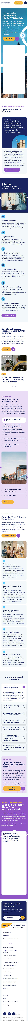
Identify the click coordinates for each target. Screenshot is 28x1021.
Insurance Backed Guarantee (9, 955)
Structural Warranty (7, 932)
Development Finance (8, 947)
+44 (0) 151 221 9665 (18, 927)
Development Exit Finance (9, 965)
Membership (6, 1005)
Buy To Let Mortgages (8, 972)
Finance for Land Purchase (9, 982)
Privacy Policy (17, 1014)
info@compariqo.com (19, 925)
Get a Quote (18, 3)
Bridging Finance (7, 975)
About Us (5, 988)
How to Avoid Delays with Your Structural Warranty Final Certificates (13, 379)
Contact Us (5, 995)
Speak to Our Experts (12, 170)
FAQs (4, 998)
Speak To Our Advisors (12, 788)
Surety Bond (6, 935)
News (3, 374)
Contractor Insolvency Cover (9, 958)
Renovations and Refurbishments (10, 962)
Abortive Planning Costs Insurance (11, 978)
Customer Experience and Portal (10, 1001)
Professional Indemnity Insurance (10, 938)
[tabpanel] (14, 369)
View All (6, 349)
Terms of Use (17, 1017)
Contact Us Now (9, 315)
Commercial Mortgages (8, 968)
